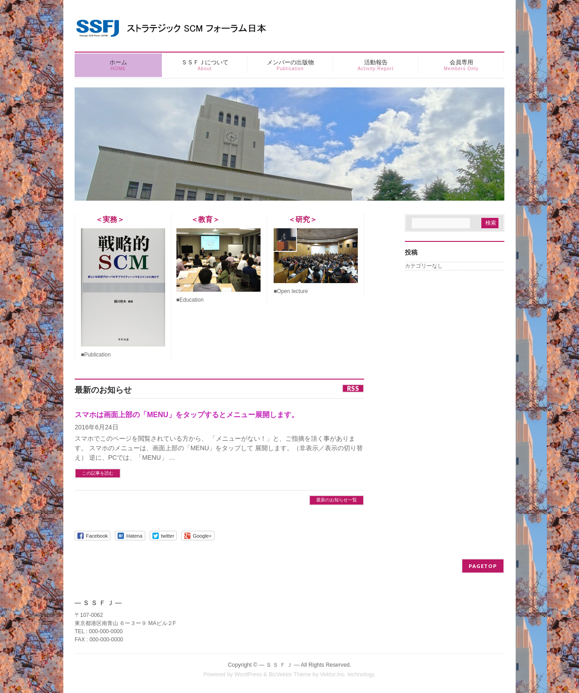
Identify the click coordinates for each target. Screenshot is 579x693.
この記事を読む (98, 473)
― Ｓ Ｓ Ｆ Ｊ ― (279, 665)
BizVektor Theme (290, 674)
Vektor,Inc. (333, 674)
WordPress (248, 674)
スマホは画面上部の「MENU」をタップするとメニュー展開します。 (187, 415)
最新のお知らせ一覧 (336, 499)
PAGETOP (483, 566)
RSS (353, 388)
